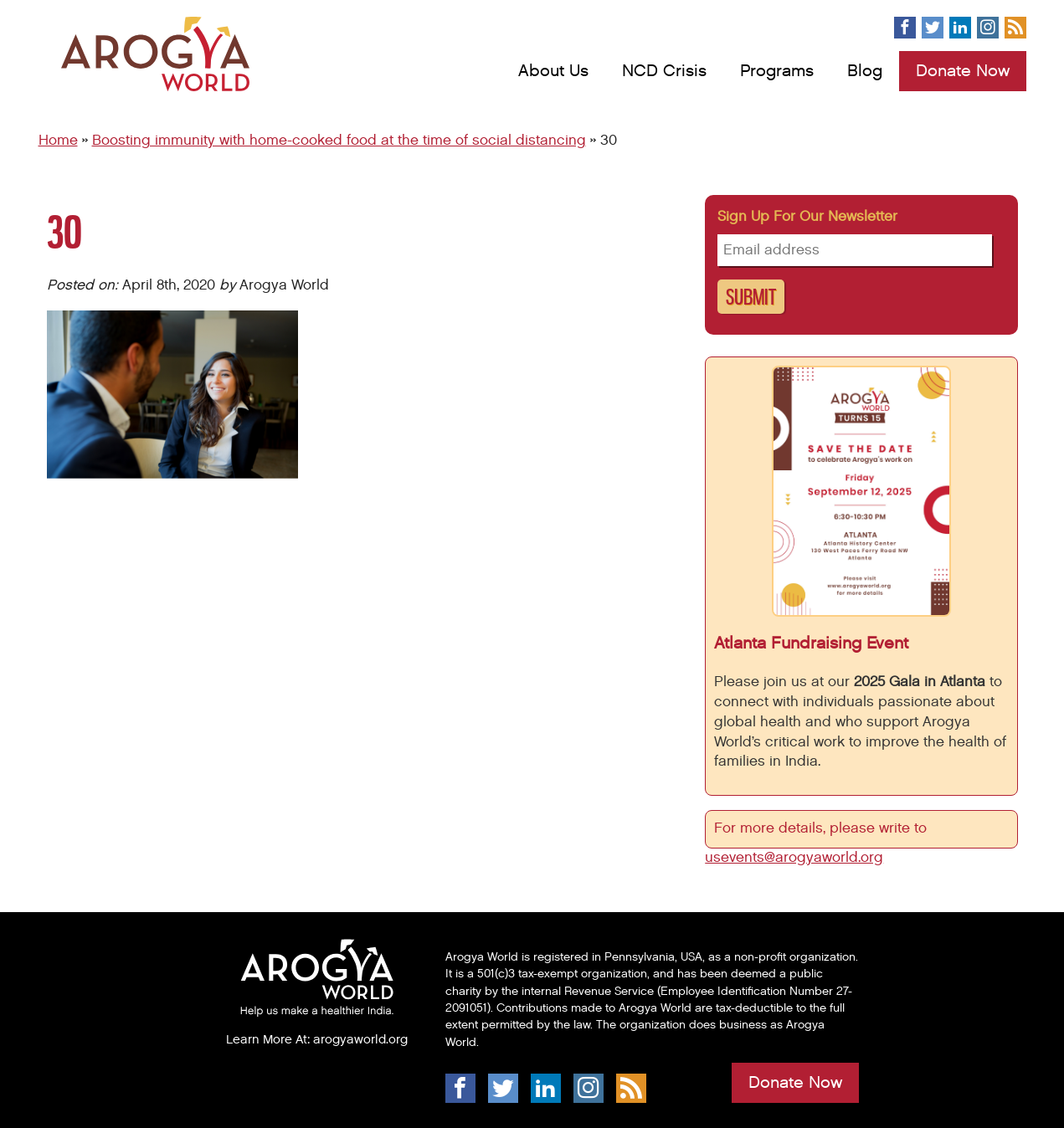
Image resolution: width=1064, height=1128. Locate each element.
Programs (777, 71)
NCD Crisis (664, 71)
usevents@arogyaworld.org (794, 858)
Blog (864, 71)
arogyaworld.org (360, 1039)
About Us (553, 71)
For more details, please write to (822, 828)
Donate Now (963, 71)
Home (58, 140)
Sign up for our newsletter (807, 217)
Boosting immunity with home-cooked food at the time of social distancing (339, 140)
